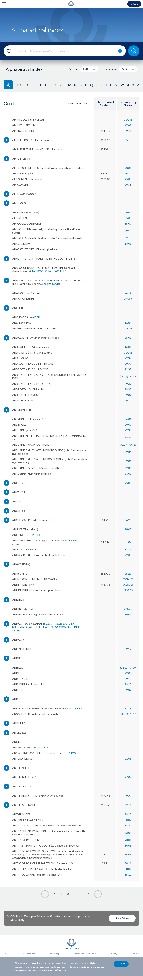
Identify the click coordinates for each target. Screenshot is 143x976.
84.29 (128, 520)
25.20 (128, 573)
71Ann (128, 119)
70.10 (128, 173)
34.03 (128, 854)
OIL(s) (54, 627)
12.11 (128, 549)
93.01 (128, 840)
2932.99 (128, 579)
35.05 (128, 218)
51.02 (128, 542)
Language (111, 69)
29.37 (128, 358)
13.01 (128, 243)
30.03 (128, 845)
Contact (135, 953)
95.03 (128, 482)
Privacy (113, 953)
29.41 (128, 125)
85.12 (128, 874)
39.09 (128, 614)
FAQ (6, 953)
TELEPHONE (69, 753)
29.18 (128, 678)
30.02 (128, 819)
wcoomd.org (29, 953)
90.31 (128, 167)
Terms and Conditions (85, 953)
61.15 (128, 708)
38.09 (128, 868)
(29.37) (124, 376)
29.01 (128, 212)
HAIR (76, 540)
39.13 (128, 230)
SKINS (76, 627)
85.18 (128, 140)
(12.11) (124, 667)
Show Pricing (122, 918)
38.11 (128, 863)
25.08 (128, 337)
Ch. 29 (132, 444)
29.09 (128, 424)
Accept (121, 964)
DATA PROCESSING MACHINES (47, 271)
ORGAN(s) (65, 627)
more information (58, 970)
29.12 (128, 649)
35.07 (128, 223)
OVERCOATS (40, 747)
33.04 (128, 832)
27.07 (128, 777)
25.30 (132, 714)
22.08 (128, 673)
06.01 (128, 419)
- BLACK (47, 623)
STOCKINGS (75, 708)
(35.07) (124, 444)
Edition (73, 69)
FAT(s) (31, 627)
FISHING (36, 534)
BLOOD (57, 623)
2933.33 (128, 584)
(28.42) (124, 714)
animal (16, 543)
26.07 (128, 529)
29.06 (132, 376)
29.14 (128, 805)
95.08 (128, 179)
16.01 (128, 346)
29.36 (128, 430)
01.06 (128, 758)
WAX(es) (17, 630)
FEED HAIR (43, 627)
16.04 (128, 322)
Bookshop (54, 953)
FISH (37, 317)
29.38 (128, 184)
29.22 (128, 684)
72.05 (128, 555)
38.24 (128, 825)
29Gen (128, 298)
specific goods (50, 283)
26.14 (128, 293)
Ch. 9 (133, 667)
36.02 (128, 473)
